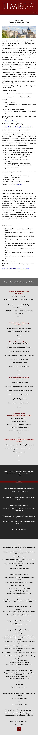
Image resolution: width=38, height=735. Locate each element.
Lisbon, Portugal (25, 648)
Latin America (28, 601)
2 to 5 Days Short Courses (19, 557)
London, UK (21, 636)
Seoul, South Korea (19, 676)
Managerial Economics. (26, 310)
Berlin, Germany (15, 652)
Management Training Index (19, 698)
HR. (19, 302)
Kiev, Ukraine (23, 660)
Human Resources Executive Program (19, 351)
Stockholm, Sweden (8, 656)
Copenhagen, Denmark (20, 656)
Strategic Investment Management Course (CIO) (19, 390)
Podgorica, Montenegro (23, 662)
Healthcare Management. (11, 445)
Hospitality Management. (27, 445)
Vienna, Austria (6, 652)
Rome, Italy (6, 641)
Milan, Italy (12, 641)
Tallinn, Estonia (27, 664)
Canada (27, 268)
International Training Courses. (25, 522)
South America (17, 268)
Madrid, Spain (17, 648)
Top (19, 728)
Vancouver (24, 624)
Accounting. (11, 305)
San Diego (13, 611)
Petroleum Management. (12, 449)
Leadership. (7, 299)
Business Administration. (10, 355)
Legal (11, 721)
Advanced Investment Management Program (19, 347)
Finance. (31, 299)
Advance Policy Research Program (19, 430)
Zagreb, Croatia (12, 662)
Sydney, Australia (13, 678)
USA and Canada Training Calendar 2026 (13, 508)
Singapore (7, 673)
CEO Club (29, 127)
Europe (11, 268)
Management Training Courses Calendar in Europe (19, 582)
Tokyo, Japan (28, 676)
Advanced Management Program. (19, 359)
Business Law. (19, 313)
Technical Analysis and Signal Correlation (19, 403)
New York (9, 615)
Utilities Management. (27, 449)
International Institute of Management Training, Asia (19, 715)
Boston (15, 615)
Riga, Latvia (19, 664)
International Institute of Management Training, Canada (19, 712)
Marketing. (8, 310)
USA (23, 268)
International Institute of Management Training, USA (19, 710)
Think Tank (19, 499)
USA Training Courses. (16, 521)
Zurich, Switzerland (22, 645)
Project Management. (19, 307)
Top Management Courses (19, 687)
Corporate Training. (8, 497)
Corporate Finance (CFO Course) (19, 382)
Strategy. (15, 299)
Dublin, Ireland (29, 636)
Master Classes (30, 497)
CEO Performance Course (19, 296)
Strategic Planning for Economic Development (19, 424)
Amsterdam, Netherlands (11, 636)
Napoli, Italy (27, 641)
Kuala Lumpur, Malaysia (24, 673)
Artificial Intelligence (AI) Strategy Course (19, 331)
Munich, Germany (25, 652)
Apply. (19, 316)
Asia (7, 268)
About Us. (15, 529)
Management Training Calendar (19, 574)
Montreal (13, 624)
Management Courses (11, 121)
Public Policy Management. (19, 421)
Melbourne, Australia (23, 678)
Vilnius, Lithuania (10, 664)
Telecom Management (19, 452)
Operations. (23, 299)
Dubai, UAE (14, 673)
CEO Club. (6, 521)
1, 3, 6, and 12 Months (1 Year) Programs (19, 343)
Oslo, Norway (31, 656)
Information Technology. (23, 305)
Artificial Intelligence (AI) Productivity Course (19, 328)
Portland (28, 611)
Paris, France (6, 637)
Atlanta (26, 613)
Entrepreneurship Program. (27, 355)
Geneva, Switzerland (11, 645)
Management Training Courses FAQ (19, 568)
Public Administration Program (19, 427)
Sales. (15, 310)
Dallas (22, 613)
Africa (3, 268)
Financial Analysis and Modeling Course (19, 394)
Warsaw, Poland (15, 660)
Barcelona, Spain (7, 648)
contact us (19, 184)
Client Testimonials (10, 127)
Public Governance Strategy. (19, 418)
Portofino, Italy (20, 641)
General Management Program (19, 362)
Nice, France (13, 637)
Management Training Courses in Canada (19, 621)
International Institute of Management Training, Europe (19, 714)
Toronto (18, 624)
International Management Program (19, 366)
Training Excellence (20, 127)
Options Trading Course (18, 399)
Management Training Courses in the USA (19, 606)
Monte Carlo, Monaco (24, 637)
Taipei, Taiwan (9, 676)
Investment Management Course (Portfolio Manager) (19, 386)
